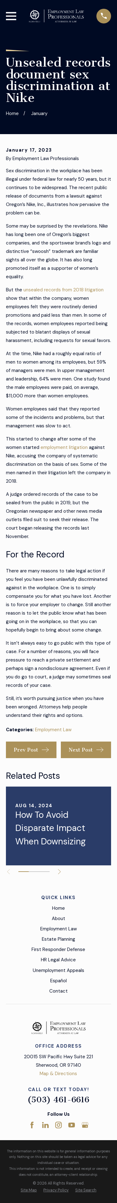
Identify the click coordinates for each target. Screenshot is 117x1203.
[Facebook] (32, 1125)
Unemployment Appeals (58, 970)
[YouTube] (71, 1125)
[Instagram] (58, 1125)
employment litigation (64, 447)
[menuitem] (29, 1190)
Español (58, 981)
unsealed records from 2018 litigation (63, 290)
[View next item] (59, 871)
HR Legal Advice (58, 960)
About (58, 918)
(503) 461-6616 (58, 1100)
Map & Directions (58, 1073)
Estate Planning (58, 939)
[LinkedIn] (45, 1125)
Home (58, 908)
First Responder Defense (58, 949)
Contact (58, 991)
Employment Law (53, 730)
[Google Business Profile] (85, 1125)
